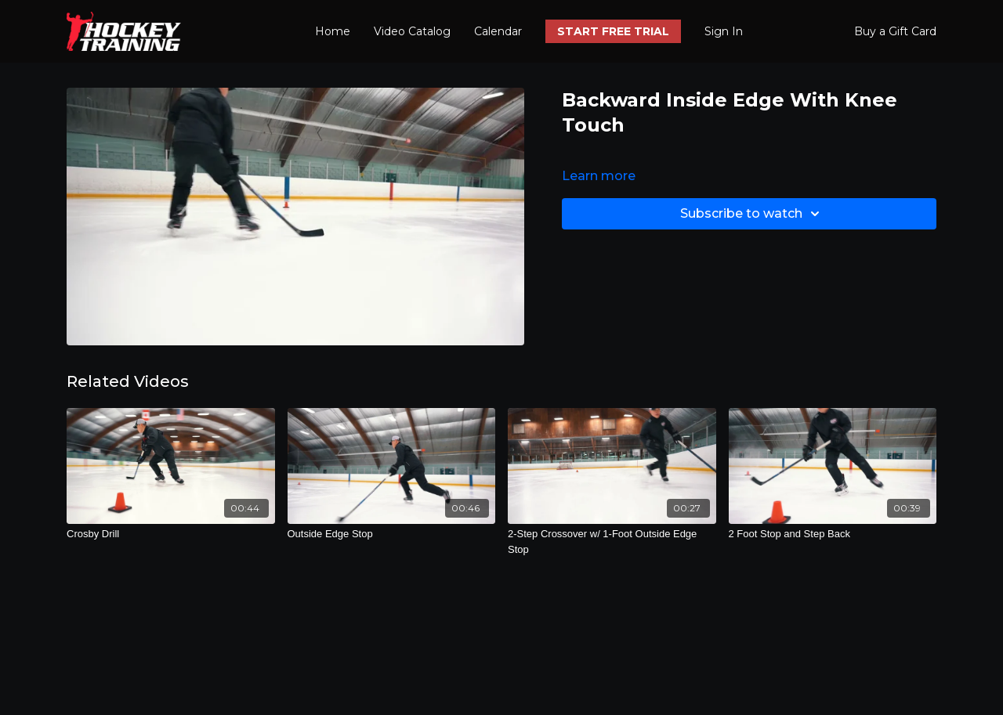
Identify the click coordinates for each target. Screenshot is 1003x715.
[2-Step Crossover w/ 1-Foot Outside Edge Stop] (612, 541)
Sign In (723, 31)
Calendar (498, 31)
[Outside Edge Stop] (392, 534)
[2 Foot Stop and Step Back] (833, 534)
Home (332, 31)
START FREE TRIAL (613, 31)
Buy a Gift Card (895, 31)
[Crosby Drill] (171, 534)
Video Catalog (412, 31)
